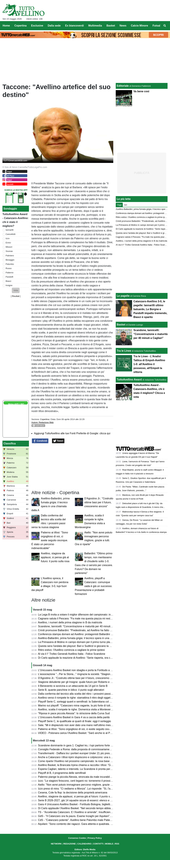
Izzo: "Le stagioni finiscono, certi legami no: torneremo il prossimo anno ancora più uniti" (89, 780)
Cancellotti (11, 234)
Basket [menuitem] (110, 25)
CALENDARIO (84, 843)
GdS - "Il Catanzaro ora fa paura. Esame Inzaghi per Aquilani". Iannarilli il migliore (85, 816)
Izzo (7, 238)
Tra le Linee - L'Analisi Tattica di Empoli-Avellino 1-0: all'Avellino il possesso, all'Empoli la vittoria (149, 364)
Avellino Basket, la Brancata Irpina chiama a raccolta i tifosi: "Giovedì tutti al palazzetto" (88, 765)
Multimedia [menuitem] (95, 25)
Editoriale (123, 85)
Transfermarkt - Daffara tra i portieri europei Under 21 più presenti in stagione (82, 753)
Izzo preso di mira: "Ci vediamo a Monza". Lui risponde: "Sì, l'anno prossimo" (82, 788)
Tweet (58, 440)
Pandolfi (9, 277)
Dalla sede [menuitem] (54, 25)
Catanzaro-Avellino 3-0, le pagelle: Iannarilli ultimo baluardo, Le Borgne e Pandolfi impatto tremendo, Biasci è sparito (150, 309)
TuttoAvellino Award (129, 379)
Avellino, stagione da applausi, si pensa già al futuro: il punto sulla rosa (55, 557)
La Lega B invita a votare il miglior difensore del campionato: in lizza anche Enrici (85, 614)
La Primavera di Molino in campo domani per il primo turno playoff (76, 642)
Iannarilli (10, 230)
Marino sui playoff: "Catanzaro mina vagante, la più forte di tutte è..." (77, 705)
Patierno (10, 272)
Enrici (8, 242)
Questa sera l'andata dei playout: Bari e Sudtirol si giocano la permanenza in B (83, 646)
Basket (121, 324)
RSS (117, 843)
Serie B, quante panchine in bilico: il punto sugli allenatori (71, 689)
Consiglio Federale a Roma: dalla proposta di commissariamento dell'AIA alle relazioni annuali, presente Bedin (102, 749)
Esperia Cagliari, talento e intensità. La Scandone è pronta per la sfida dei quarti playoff (88, 769)
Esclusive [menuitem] (37, 25)
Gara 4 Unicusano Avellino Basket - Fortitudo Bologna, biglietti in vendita (80, 804)
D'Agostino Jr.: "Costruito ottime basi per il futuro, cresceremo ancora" (98, 502)
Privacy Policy (95, 838)
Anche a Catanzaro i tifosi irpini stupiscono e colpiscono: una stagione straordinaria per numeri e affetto (98, 757)
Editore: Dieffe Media (85, 849)
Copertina (44, 419)
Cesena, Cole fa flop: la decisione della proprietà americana (72, 792)
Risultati (15, 296)
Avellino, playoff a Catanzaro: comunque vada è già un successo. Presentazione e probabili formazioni (93, 586)
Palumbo (10, 264)
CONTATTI (98, 843)
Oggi (119, 205)
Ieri (125, 205)
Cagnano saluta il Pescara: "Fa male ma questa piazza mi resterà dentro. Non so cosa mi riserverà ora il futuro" (102, 618)
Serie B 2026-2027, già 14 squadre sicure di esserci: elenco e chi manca (80, 800)
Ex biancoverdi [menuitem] (74, 25)
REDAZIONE (69, 843)
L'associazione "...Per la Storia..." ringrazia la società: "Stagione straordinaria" (83, 674)
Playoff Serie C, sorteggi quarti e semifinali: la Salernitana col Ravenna (79, 701)
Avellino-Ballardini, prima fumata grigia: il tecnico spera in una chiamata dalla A (83, 638)
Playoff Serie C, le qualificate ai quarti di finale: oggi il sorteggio (74, 721)
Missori (9, 247)
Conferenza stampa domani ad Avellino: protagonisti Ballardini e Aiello (78, 634)
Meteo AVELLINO (16, 404)
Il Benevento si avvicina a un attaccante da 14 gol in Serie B (73, 685)
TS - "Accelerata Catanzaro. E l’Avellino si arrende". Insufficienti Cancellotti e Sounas (87, 812)
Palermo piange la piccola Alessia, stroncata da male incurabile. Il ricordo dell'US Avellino (89, 776)
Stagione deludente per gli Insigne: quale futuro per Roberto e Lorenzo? (79, 682)
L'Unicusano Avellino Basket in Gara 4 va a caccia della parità (74, 717)
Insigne (9, 285)
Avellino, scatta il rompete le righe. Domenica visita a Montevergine (77, 709)
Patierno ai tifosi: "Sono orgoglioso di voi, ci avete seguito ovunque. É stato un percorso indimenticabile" (49, 540)
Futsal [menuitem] (156, 25)
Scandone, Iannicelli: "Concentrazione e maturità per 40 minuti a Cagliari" (80, 626)
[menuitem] (164, 25)
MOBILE (109, 843)
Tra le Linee (124, 350)
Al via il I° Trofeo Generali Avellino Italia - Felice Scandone (71, 653)
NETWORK (56, 843)
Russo (9, 268)
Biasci (8, 281)
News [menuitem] (122, 25)
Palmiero (10, 255)
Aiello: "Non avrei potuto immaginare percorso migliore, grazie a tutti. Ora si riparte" (86, 784)
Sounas (9, 251)
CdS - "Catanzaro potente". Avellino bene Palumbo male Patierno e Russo (81, 820)
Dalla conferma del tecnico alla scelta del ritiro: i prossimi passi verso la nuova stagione (88, 693)
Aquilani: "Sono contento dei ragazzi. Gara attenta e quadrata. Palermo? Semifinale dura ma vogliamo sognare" (102, 824)
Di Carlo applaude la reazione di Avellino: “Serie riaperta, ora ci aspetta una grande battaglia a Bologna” (98, 657)
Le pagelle (123, 295)
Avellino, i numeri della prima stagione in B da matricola (70, 622)
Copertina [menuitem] (20, 25)
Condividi (40, 440)
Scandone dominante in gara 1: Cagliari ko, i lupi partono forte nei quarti (79, 745)
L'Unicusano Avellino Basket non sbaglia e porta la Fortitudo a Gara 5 (78, 670)
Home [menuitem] (6, 25)
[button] (15, 290)
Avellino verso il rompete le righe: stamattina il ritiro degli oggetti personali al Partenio (87, 697)
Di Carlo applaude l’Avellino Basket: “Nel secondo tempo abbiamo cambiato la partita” (87, 808)
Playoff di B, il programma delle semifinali (62, 773)
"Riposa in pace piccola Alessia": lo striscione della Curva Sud (74, 713)
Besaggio (10, 260)
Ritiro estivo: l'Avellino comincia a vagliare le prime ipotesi (71, 650)
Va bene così (141, 91)
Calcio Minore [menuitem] (139, 25)
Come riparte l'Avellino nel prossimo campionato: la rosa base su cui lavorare (82, 761)
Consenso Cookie (77, 838)
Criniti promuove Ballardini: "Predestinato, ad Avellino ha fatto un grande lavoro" (84, 630)
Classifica (9, 443)
